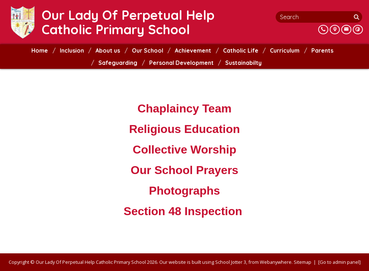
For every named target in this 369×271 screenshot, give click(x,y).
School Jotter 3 (230, 262)
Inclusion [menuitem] (72, 50)
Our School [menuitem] (147, 50)
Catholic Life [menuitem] (240, 50)
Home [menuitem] (39, 50)
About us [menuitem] (107, 50)
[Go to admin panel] (339, 262)
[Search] (357, 17)
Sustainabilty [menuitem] (243, 62)
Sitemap (302, 262)
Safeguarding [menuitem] (117, 62)
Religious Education (184, 129)
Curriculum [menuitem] (284, 50)
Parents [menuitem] (322, 50)
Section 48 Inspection (184, 211)
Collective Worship (184, 149)
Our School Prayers (185, 170)
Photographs (184, 190)
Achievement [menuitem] (193, 50)
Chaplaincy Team (185, 108)
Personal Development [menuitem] (181, 62)
